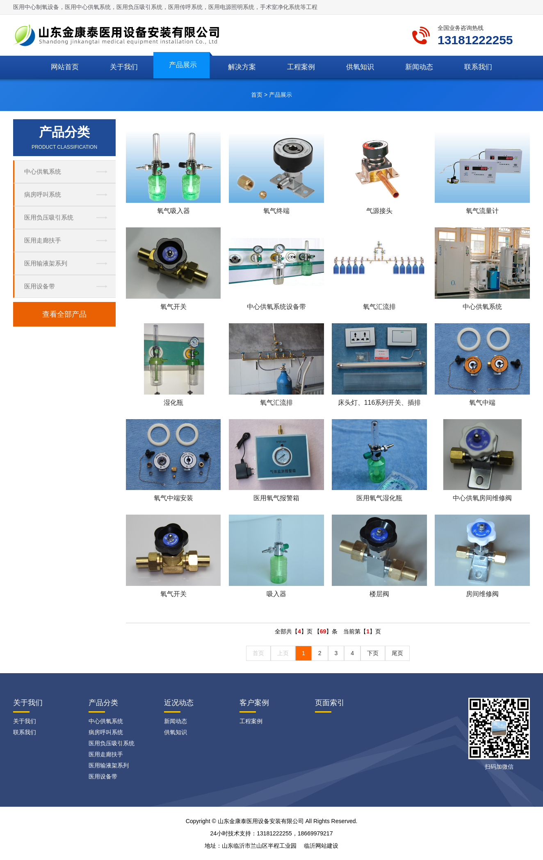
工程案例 (301, 67)
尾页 (397, 653)
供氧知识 (360, 67)
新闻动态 (419, 67)
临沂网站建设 (321, 845)
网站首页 (65, 67)
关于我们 (124, 67)
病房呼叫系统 (42, 194)
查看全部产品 (64, 314)
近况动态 (179, 703)
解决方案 (242, 67)
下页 (373, 653)
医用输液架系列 (45, 263)
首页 (256, 94)
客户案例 (254, 703)
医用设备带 (39, 286)
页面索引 (330, 703)
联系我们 (478, 67)
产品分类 (103, 703)
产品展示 (183, 65)
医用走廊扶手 (42, 240)
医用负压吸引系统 (48, 217)
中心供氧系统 (42, 171)
